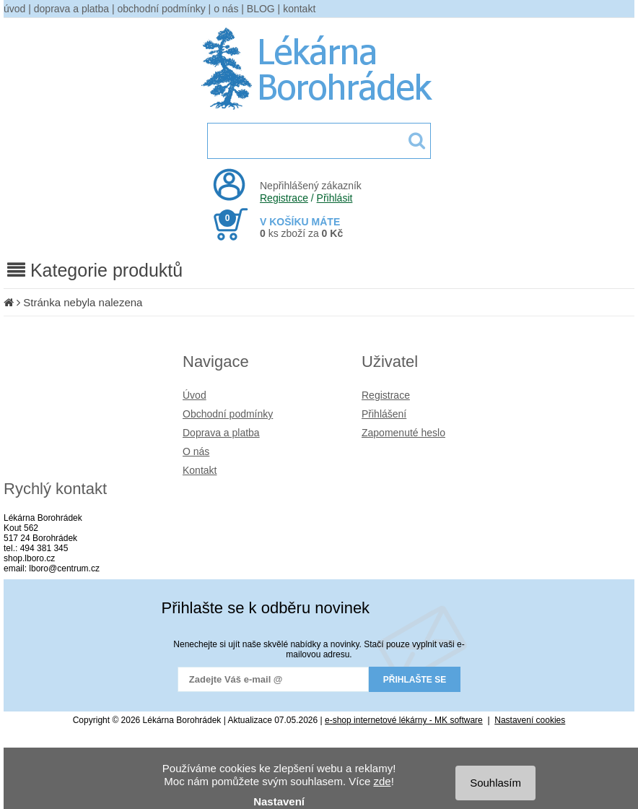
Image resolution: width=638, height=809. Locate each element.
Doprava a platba (221, 432)
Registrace (284, 198)
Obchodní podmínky (228, 414)
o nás (226, 8)
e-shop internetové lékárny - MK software (404, 720)
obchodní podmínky (162, 8)
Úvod (194, 395)
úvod (14, 8)
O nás (196, 451)
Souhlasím (495, 782)
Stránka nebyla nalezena (82, 302)
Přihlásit (335, 198)
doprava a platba (71, 8)
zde (381, 781)
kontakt (299, 8)
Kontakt (200, 470)
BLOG (261, 8)
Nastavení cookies (529, 720)
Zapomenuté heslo (403, 432)
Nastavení (279, 801)
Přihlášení (384, 414)
